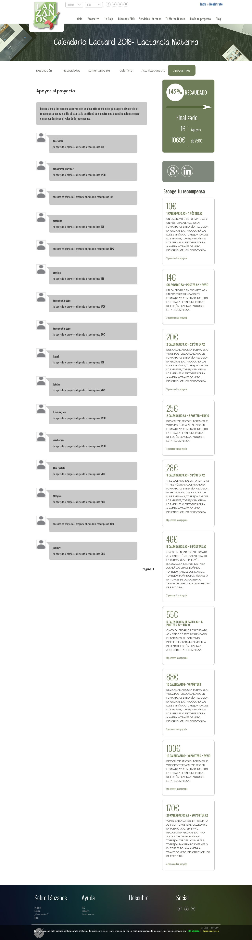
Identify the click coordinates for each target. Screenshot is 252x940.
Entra (203, 4)
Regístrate (215, 4)
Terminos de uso (211, 931)
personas (172, 258)
